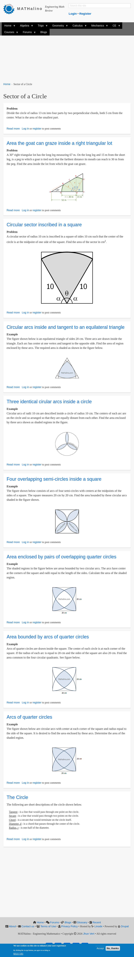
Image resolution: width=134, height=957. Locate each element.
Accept (100, 949)
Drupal (125, 926)
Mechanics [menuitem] (98, 26)
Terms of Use (48, 926)
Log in (25, 128)
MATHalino (30, 9)
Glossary (82, 922)
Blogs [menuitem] (43, 32)
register (37, 128)
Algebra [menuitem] (25, 26)
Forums (54, 922)
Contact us (27, 926)
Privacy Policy (69, 926)
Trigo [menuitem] (41, 26)
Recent (97, 922)
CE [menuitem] (115, 26)
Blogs (68, 922)
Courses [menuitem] (10, 33)
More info (18, 954)
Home (6, 84)
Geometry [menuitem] (59, 26)
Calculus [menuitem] (78, 26)
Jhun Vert (88, 933)
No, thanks (113, 949)
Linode (98, 926)
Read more (13, 128)
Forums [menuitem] (28, 33)
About (12, 926)
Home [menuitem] (8, 26)
